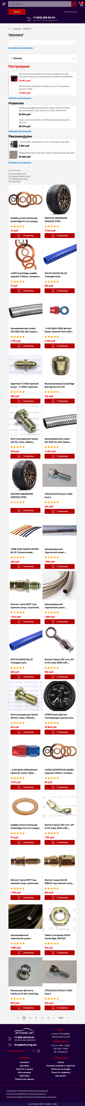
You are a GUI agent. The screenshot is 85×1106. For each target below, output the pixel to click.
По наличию (14, 181)
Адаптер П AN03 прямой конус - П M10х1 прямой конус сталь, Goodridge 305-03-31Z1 (24, 385)
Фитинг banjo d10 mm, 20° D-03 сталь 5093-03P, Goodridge (59, 661)
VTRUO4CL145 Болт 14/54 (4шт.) (58, 992)
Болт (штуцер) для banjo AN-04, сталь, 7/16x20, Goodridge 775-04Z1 (24, 716)
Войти (17, 12)
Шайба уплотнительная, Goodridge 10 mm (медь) (24, 220)
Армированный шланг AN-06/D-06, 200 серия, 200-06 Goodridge (23, 330)
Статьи (60, 1062)
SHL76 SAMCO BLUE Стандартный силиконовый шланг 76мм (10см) (25, 661)
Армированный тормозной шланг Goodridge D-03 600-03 (57, 606)
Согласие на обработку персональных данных (26, 1094)
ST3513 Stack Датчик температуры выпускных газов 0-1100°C (59, 716)
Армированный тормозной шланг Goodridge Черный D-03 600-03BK (23, 937)
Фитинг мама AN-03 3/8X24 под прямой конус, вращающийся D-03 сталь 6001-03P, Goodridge (59, 882)
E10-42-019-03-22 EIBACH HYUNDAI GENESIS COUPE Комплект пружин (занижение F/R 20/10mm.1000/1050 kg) (45, 75)
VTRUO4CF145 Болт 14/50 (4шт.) (58, 496)
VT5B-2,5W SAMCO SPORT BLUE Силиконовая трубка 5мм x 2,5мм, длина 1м (25, 551)
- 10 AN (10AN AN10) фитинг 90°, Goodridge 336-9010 (44, 142)
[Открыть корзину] (81, 4)
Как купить (60, 1076)
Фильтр (16, 58)
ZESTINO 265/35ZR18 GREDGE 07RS (56, 220)
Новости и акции (24, 1069)
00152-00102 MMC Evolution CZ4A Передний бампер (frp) (47, 153)
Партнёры (24, 1076)
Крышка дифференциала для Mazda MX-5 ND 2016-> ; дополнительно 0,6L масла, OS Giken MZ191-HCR (45, 109)
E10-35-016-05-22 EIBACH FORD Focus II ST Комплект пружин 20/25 (44, 87)
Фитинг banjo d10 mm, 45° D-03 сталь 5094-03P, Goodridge (59, 827)
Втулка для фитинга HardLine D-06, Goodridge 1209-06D (24, 992)
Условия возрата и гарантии (60, 1065)
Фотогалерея (24, 1072)
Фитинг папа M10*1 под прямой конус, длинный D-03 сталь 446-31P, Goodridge (24, 882)
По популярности (17, 174)
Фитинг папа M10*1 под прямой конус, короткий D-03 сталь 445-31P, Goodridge (24, 606)
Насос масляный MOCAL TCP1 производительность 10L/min (44, 121)
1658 (60, 1018)
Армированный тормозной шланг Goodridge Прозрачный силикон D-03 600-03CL (58, 551)
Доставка (24, 1065)
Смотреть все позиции (19, 98)
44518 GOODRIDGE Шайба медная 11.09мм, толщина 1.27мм (59, 771)
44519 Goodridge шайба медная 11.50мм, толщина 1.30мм (24, 275)
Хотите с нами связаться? (45, 20)
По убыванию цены (18, 179)
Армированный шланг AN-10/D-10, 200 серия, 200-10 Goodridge (57, 441)
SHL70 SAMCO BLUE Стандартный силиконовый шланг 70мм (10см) (56, 275)
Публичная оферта (24, 1079)
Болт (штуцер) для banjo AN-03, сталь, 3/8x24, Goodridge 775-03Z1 (24, 441)
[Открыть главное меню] (4, 4)
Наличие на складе (60, 1069)
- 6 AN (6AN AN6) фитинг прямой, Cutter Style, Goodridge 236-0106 (24, 771)
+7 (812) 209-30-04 (44, 17)
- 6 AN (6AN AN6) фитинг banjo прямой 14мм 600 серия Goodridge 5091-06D (59, 330)
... (54, 1018)
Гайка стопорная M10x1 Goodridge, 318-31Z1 (57, 937)
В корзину (28, 235)
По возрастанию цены (19, 176)
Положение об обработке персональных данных (27, 1091)
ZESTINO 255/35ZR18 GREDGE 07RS (21, 496)
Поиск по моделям (60, 1072)
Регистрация (70, 12)
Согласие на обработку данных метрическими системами (31, 1097)
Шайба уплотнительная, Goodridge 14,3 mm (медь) (24, 826)
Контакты (24, 1062)
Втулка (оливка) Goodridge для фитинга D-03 (59, 385)
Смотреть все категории (20, 48)
